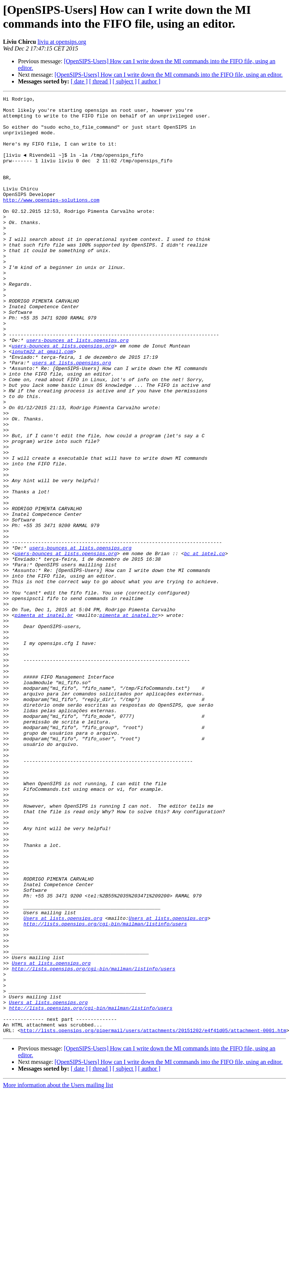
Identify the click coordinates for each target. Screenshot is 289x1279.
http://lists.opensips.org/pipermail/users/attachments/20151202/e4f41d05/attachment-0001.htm (153, 1217)
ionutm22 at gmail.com (42, 403)
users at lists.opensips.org (71, 416)
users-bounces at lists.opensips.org (77, 389)
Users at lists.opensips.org (63, 1083)
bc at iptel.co (204, 645)
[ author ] (149, 81)
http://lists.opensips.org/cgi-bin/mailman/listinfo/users (105, 1089)
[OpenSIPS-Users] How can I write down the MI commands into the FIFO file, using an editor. (169, 74)
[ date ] (79, 81)
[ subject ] (125, 81)
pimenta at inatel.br (44, 719)
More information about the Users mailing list (58, 1272)
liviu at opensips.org (61, 42)
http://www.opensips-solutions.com (51, 221)
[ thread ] (100, 81)
